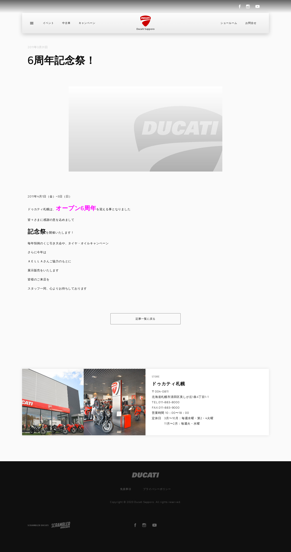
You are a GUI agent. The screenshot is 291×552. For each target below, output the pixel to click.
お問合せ (250, 22)
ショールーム (228, 22)
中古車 (66, 22)
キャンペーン (87, 22)
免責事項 (125, 489)
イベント (48, 22)
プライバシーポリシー (157, 489)
